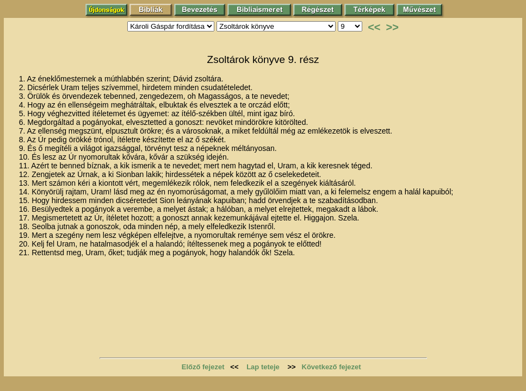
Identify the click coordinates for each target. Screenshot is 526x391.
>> (392, 27)
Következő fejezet (331, 367)
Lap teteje (263, 367)
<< (374, 27)
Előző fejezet (203, 367)
